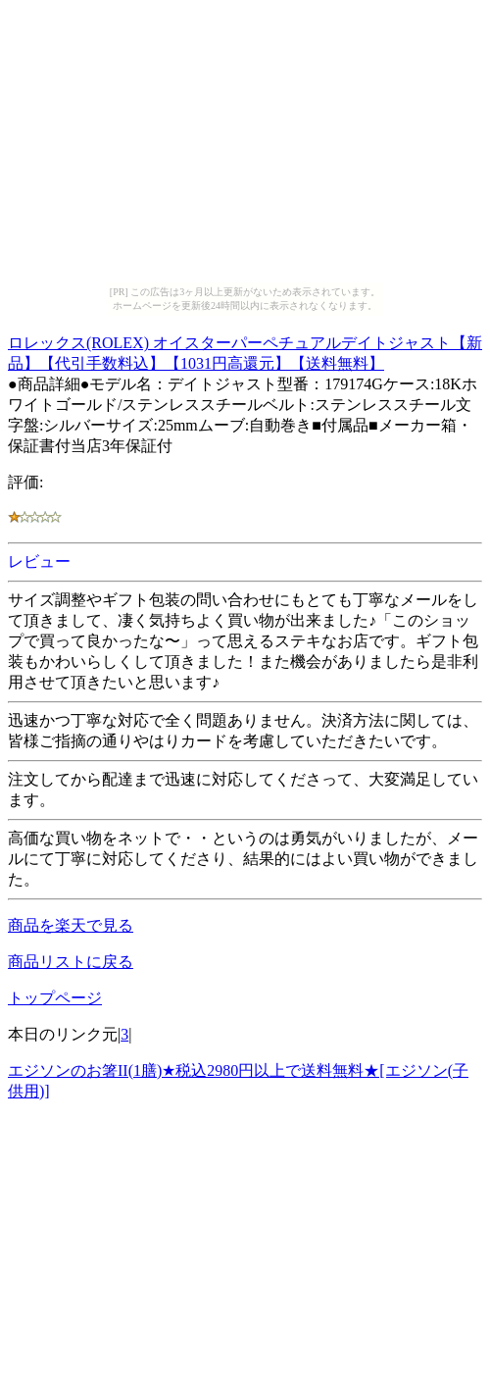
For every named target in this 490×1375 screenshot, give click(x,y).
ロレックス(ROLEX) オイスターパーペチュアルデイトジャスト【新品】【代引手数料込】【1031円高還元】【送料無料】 (245, 350)
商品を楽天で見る (70, 925)
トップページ (55, 998)
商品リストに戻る (70, 961)
